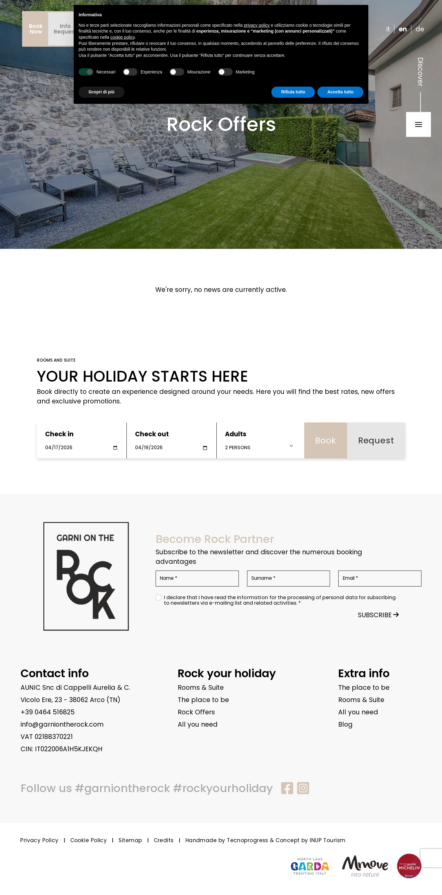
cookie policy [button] (122, 37)
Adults (235, 434)
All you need (198, 724)
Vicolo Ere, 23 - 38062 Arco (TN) (70, 699)
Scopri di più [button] (101, 91)
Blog (345, 724)
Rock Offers (196, 712)
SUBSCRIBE (378, 614)
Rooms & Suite (201, 687)
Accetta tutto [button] (340, 91)
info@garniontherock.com (62, 724)
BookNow (36, 28)
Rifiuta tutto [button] (293, 91)
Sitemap (130, 840)
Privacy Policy (39, 840)
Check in (59, 434)
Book (325, 440)
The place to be (203, 699)
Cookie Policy (88, 840)
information (252, 597)
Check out (152, 434)
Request (376, 440)
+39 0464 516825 (48, 712)
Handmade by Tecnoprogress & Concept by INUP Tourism (265, 840)
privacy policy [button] (257, 25)
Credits (164, 840)
